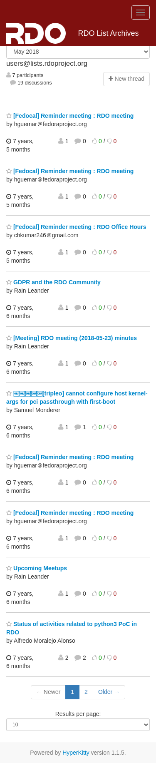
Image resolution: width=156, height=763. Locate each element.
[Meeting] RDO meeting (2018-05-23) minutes (71, 338)
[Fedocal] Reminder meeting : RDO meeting (70, 115)
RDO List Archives (72, 33)
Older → (109, 691)
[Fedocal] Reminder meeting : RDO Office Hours (76, 227)
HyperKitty (75, 752)
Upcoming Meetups (36, 568)
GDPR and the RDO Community (53, 282)
